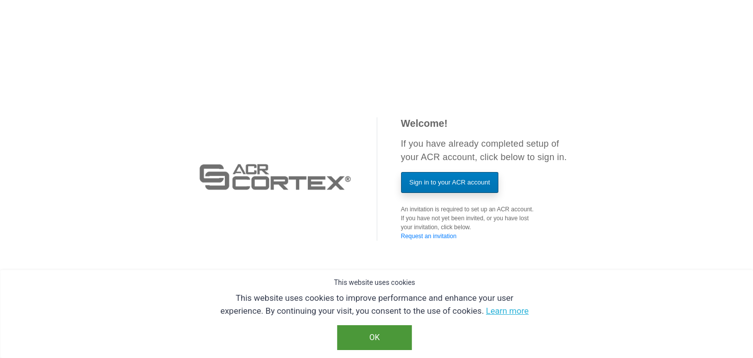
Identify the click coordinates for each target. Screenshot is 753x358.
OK (374, 337)
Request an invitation (429, 236)
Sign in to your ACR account (450, 182)
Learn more (507, 311)
